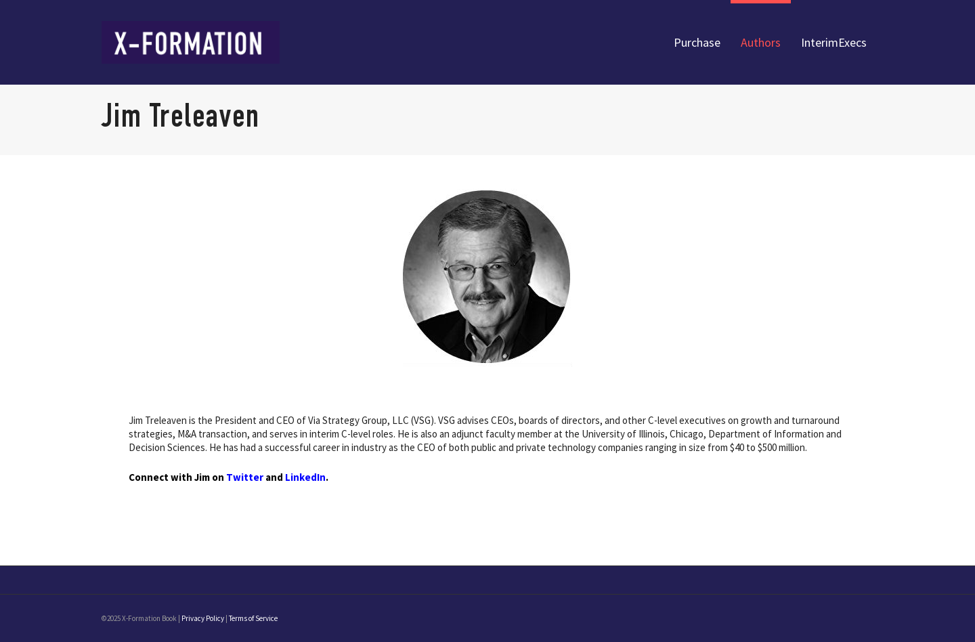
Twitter (244, 477)
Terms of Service (253, 618)
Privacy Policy (202, 618)
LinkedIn (305, 477)
